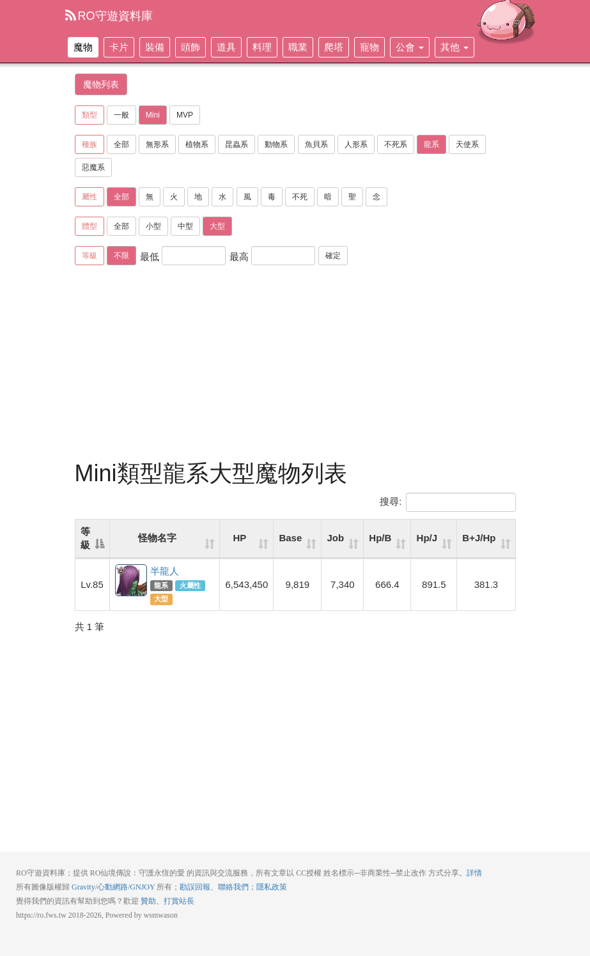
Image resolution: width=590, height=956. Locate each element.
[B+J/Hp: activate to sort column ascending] (486, 539)
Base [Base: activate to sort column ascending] (290, 537)
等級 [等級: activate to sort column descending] (85, 538)
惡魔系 (93, 167)
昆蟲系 (236, 144)
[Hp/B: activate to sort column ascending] (387, 539)
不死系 (395, 144)
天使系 (467, 144)
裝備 (154, 47)
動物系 (276, 144)
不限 (121, 255)
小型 (153, 226)
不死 (299, 196)
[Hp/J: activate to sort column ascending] (434, 539)
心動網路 (112, 887)
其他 (454, 47)
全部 (121, 144)
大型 (217, 226)
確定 (333, 255)
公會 (410, 47)
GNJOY (142, 887)
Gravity (83, 887)
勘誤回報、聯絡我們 (214, 887)
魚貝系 (316, 144)
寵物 (369, 47)
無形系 (157, 144)
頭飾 (190, 47)
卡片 (118, 47)
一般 (121, 115)
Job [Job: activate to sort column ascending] (336, 537)
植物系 (196, 144)
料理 (262, 47)
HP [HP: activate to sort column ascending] (239, 537)
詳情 (474, 872)
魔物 (83, 47)
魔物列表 (101, 84)
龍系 (431, 144)
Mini (153, 115)
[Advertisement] (307, 364)
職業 (297, 47)
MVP (184, 115)
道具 (226, 47)
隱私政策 (271, 887)
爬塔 (333, 47)
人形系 (356, 144)
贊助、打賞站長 (167, 901)
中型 (185, 226)
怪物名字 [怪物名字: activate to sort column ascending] (157, 537)
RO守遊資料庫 (109, 16)
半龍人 (132, 581)
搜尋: (447, 502)
